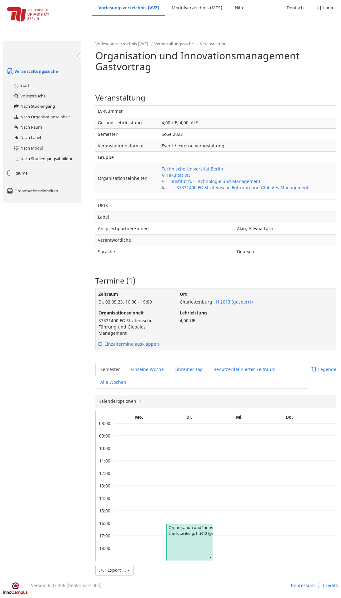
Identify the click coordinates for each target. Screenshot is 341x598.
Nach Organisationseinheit (41, 117)
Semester (110, 369)
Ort (183, 294)
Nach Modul (28, 148)
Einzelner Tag (188, 369)
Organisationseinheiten (32, 191)
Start (21, 85)
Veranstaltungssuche (32, 71)
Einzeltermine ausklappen (128, 344)
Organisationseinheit (121, 313)
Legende (323, 369)
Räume (17, 173)
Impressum (303, 585)
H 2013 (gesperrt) (234, 302)
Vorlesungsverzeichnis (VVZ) (128, 8)
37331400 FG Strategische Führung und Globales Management (242, 187)
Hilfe (239, 8)
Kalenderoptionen (118, 401)
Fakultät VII (178, 175)
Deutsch (295, 8)
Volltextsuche (29, 96)
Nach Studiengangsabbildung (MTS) (47, 158)
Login (325, 8)
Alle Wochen (113, 382)
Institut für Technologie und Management (216, 181)
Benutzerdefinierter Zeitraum (244, 369)
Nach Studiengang (34, 106)
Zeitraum (108, 294)
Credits (330, 585)
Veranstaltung (213, 44)
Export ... (114, 570)
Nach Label (27, 137)
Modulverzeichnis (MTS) (197, 8)
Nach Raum (27, 127)
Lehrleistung (193, 313)
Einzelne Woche (147, 369)
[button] (210, 557)
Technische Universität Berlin (192, 169)
